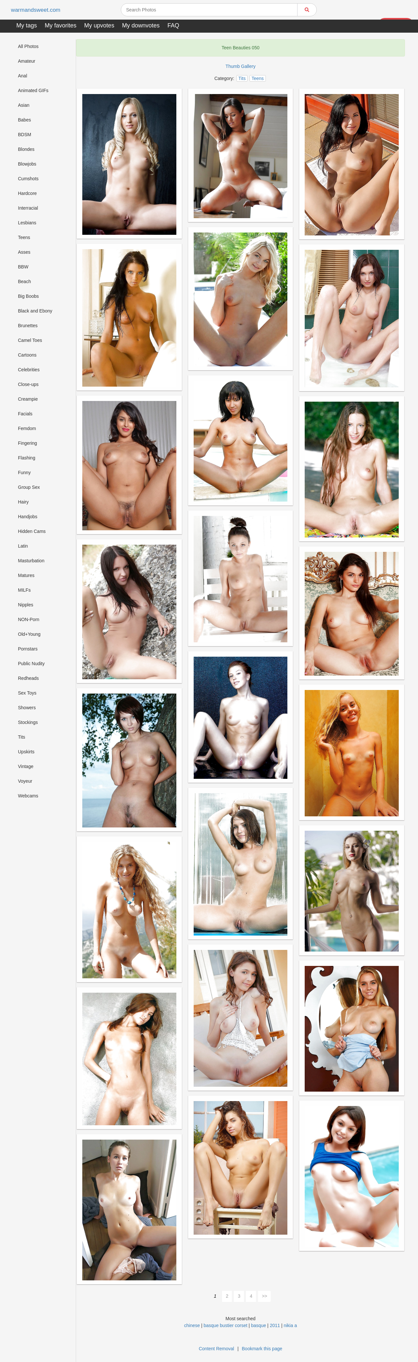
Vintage (25, 766)
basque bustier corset (226, 1325)
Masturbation (31, 560)
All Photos (28, 46)
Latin (23, 546)
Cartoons (27, 355)
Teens (24, 237)
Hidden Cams (32, 531)
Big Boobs (28, 296)
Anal (22, 75)
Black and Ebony (35, 310)
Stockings (28, 722)
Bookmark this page (262, 1348)
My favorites (60, 25)
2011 (275, 1325)
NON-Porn (28, 619)
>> (264, 1296)
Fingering (27, 443)
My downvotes (141, 25)
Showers (27, 707)
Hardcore (27, 193)
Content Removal (216, 1348)
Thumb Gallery (241, 66)
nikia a (290, 1325)
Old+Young (29, 634)
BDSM (24, 134)
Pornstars (28, 648)
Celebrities (29, 369)
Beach (24, 281)
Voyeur (25, 781)
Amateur (26, 61)
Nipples (25, 604)
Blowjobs (27, 164)
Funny (24, 472)
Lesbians (27, 222)
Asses (24, 252)
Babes (24, 119)
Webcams (28, 795)
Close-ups (28, 384)
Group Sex (29, 487)
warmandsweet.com (37, 10)
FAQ (173, 25)
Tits (21, 737)
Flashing (26, 457)
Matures (26, 575)
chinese (192, 1325)
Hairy (23, 502)
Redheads (28, 678)
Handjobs (27, 516)
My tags (26, 25)
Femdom (27, 428)
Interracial (28, 208)
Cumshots (28, 178)
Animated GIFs (33, 90)
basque (258, 1325)
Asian (23, 105)
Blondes (26, 149)
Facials (25, 413)
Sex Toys (27, 693)
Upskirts (26, 751)
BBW (23, 266)
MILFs (24, 590)
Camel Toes (30, 340)
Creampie (28, 399)
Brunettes (28, 325)
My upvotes (99, 25)
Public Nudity (31, 663)
